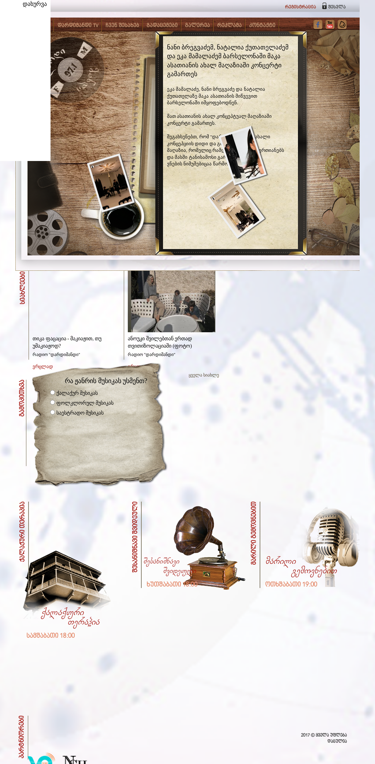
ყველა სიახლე (204, 375)
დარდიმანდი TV (77, 26)
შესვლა (337, 7)
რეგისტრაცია (300, 7)
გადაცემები (162, 26)
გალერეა (197, 26)
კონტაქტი (262, 26)
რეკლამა (229, 26)
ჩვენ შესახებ (122, 26)
